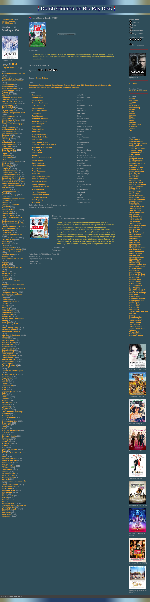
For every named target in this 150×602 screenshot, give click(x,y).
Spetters (5, 432)
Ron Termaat (134, 296)
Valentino (5, 468)
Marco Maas (37, 126)
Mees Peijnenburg (136, 257)
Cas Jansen (33, 85)
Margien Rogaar (135, 237)
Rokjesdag (6, 410)
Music (131, 121)
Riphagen (6, 408)
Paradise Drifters (9, 361)
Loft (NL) (5, 305)
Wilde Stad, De (8, 496)
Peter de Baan (135, 280)
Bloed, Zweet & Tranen (11, 120)
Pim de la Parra (135, 285)
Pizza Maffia (7, 378)
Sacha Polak (134, 302)
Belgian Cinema (8, 21)
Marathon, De (7, 314)
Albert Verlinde (38, 189)
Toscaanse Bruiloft (9, 458)
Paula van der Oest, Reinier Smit (137, 277)
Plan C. (5, 380)
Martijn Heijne (134, 246)
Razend (5, 399)
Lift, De (5, 303)
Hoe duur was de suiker (11, 249)
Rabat (4, 395)
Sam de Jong (134, 304)
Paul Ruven (134, 270)
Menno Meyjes (135, 259)
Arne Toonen (134, 154)
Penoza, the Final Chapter (12, 371)
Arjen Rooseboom (39, 171)
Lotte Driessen (100, 85)
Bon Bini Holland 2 (9, 133)
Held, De (5, 242)
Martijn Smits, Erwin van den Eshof (137, 249)
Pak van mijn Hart (9, 359)
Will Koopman (135, 334)
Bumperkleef (7, 152)
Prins (4, 387)
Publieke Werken (9, 391)
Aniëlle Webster (135, 147)
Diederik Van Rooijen (137, 184)
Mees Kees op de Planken (12, 324)
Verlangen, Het (8, 475)
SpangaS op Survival (10, 430)
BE (13, 64)
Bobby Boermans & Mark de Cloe (137, 165)
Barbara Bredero (136, 158)
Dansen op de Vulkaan (11, 161)
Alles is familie (8, 85)
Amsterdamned (8, 90)
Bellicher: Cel (7, 107)
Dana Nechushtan (136, 171)
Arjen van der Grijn (39, 179)
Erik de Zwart (37, 153)
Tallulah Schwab (136, 321)
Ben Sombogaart (136, 160)
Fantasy (132, 115)
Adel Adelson (134, 139)
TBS (3, 447)
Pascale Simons (135, 268)
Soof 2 (4, 429)
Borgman (5, 135)
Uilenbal (5, 464)
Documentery (134, 108)
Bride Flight (6, 146)
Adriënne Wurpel (136, 141)
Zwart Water (7, 515)
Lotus (4, 307)
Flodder (5, 202)
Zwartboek (6, 516)
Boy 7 (4, 141)
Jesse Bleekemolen (137, 212)
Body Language (8, 128)
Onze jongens (7, 354)
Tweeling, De (7, 462)
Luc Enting (133, 231)
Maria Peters (134, 238)
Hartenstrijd (6, 232)
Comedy (132, 102)
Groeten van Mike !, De (11, 227)
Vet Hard (5, 479)
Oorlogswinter (7, 357)
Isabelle (5, 264)
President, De (7, 386)
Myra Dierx (36, 155)
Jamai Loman (56, 87)
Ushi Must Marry (8, 466)
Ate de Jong (134, 156)
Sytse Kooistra (38, 163)
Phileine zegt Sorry (9, 374)
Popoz (4, 384)
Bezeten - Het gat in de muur (13, 113)
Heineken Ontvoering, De (12, 234)
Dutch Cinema (7, 19)
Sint (3, 419)
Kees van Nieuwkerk (137, 225)
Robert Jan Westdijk (137, 293)
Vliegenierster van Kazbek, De (14, 481)
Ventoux (5, 472)
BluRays (6, 66)
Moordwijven (7, 339)
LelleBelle (6, 300)
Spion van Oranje (9, 436)
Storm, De (6, 442)
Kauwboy (5, 275)
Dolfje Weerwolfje (9, 171)
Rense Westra (57, 85)
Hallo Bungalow (8, 228)
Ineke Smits (134, 203)
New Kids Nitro (8, 341)
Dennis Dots (134, 177)
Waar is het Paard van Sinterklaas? (11, 487)
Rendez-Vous (7, 402)
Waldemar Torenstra (71, 87)
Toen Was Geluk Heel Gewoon (14, 453)
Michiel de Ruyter (9, 329)
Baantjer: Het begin (10, 101)
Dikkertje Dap (7, 165)
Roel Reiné (133, 295)
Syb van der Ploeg (39, 181)
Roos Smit (36, 173)
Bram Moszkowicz (39, 166)
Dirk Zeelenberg (87, 85)
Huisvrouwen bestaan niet (12, 258)
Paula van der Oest (137, 274)
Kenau (4, 277)
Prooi (4, 389)
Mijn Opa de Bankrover (11, 335)
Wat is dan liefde (8, 490)
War (130, 130)
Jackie (4, 271)
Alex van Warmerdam (138, 143)
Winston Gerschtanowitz (42, 158)
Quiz (4, 393)
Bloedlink (6, 122)
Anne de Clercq (135, 151)
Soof (4, 427)
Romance (133, 126)
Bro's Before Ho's (9, 150)
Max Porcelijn (134, 255)
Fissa (4, 197)
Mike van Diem (135, 261)
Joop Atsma (36, 132)
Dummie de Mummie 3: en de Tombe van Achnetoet (13, 183)
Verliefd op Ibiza (8, 477)
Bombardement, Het (10, 129)
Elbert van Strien (136, 186)
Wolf (4, 501)
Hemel (4, 245)
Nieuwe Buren (7, 344)
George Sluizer (135, 192)
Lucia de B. (6, 309)
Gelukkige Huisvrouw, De (12, 217)
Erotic (131, 111)
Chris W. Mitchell (136, 169)
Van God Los (7, 470)
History (132, 117)
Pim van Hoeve (135, 287)
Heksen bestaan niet (10, 238)
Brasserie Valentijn (9, 144)
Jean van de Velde (136, 207)
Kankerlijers (7, 273)
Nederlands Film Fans (138, 91)
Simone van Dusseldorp (134, 308)
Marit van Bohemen (39, 121)
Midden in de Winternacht (12, 331)
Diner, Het (6, 167)
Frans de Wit (37, 150)
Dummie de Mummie (10, 176)
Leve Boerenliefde (9, 301)
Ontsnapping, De (9, 352)
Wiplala (5, 498)
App (3, 96)
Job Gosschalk (135, 216)
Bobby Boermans (136, 162)
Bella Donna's (7, 105)
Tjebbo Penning (135, 326)
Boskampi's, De (8, 137)
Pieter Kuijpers (135, 281)
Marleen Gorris (135, 244)
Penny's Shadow (8, 365)
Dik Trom (5, 163)
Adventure (133, 100)
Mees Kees (6, 322)
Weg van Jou (7, 492)
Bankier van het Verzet (11, 103)
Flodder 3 (6, 208)
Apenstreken (7, 94)
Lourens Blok (134, 229)
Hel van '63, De (8, 240)
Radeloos (6, 397)
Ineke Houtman (135, 201)
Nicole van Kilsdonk (137, 266)
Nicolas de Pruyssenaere (42, 147)
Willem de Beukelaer (40, 137)
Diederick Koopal (136, 182)
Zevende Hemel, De (10, 509)
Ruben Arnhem (38, 129)
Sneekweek (6, 423)
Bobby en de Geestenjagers (13, 124)
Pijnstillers (6, 376)
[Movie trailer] (66, 46)
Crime (131, 104)
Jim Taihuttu (134, 214)
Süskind (5, 445)
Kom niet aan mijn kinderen (13, 285)
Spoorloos (6, 438)
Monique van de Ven (137, 265)
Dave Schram (134, 173)
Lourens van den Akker (41, 176)
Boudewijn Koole (136, 167)
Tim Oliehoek (134, 324)
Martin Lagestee (135, 253)
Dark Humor (134, 106)
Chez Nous (6, 156)
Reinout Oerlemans (137, 289)
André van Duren (136, 145)
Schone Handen (8, 417)
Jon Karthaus (134, 222)
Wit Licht (5, 500)
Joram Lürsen (135, 223)
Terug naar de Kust (9, 449)
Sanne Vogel (134, 306)
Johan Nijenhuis (135, 218)
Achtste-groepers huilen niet (13, 73)
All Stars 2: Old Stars (10, 79)
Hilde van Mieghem (137, 199)
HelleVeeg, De (7, 243)
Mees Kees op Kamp (10, 328)
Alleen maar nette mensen (12, 81)
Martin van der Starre (40, 187)
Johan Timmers (135, 220)
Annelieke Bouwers (39, 134)
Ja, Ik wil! (5, 266)
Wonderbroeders (9, 503)
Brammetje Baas (8, 142)
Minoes (5, 337)
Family (132, 113)
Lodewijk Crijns (135, 227)
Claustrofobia (7, 157)
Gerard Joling (37, 160)
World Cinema (7, 23)
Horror (132, 119)
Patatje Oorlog (8, 363)
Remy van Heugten (137, 291)
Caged (4, 154)
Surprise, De (7, 443)
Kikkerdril (6, 279)
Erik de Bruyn (134, 188)
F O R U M (133, 83)
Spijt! (4, 434)
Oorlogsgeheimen (9, 356)
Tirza (4, 451)
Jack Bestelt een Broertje (12, 268)
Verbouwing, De (8, 473)
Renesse (5, 404)
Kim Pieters (36, 168)
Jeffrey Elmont (135, 209)
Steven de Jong (135, 319)
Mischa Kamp (134, 263)
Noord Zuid (6, 346)
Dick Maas (133, 179)
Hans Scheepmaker (137, 197)
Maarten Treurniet (136, 233)
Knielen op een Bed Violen (12, 281)
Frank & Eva (7, 212)
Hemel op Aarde (8, 247)
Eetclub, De (6, 189)
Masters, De (6, 316)
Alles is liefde (7, 86)
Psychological (135, 124)
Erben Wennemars (39, 197)
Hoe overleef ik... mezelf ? (12, 251)
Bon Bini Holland (9, 131)
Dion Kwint (45, 87)
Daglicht (5, 159)
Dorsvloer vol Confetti (11, 174)
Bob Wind (36, 202)
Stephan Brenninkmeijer (135, 316)
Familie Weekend (9, 191)
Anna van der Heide (137, 149)
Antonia (5, 92)
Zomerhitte (6, 513)
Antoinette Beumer (137, 152)
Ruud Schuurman (136, 300)
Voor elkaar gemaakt (10, 485)
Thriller (132, 128)
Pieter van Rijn (135, 283)
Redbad (5, 400)
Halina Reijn (134, 194)
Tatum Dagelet (45, 85)
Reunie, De (6, 406)
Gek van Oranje (8, 215)
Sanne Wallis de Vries (40, 195)
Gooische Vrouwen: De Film (13, 223)
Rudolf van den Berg (137, 298)
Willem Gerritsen (136, 336)
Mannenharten (8, 311)
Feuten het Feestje (9, 195)
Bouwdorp (6, 139)
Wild (4, 494)
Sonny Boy (6, 425)
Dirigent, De (6, 169)
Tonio (4, 457)
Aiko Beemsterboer (39, 111)
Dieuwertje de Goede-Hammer (44, 145)
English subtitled (9, 68)
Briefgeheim (7, 148)
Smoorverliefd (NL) (9, 421)
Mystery (132, 123)
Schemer (5, 415)
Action (132, 98)
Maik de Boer (37, 139)
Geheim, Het (7, 214)
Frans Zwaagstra (38, 124)
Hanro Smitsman (136, 195)
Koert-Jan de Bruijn (40, 142)
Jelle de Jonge (135, 210)
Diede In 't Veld (135, 180)
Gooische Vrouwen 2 (10, 221)
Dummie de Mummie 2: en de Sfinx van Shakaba (13, 179)
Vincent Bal (134, 332)
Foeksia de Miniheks (10, 210)
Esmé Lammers (135, 190)
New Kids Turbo (8, 343)
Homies (5, 257)
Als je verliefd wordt (10, 88)
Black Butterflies (8, 116)
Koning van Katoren (10, 292)
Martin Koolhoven (136, 252)
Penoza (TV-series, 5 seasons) (14, 367)
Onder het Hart (8, 350)
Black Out (6, 118)
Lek (3, 298)
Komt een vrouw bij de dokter (14, 288)
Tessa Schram (135, 323)
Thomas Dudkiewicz (72, 85)
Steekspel (6, 440)
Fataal (4, 193)
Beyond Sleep (7, 111)
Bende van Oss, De (9, 109)
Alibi (4, 77)
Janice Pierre (134, 205)
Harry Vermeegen (39, 192)
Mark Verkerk (134, 242)
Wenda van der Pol (39, 184)
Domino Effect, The (9, 172)
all (16, 64)
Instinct (5, 262)
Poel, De (5, 382)
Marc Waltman (135, 235)
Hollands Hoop (8, 255)
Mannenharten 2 (8, 313)
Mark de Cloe (134, 240)
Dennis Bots (134, 175)
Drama (132, 109)
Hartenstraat (7, 230)
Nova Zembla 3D (8, 348)
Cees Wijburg (37, 200)
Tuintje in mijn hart (9, 460)
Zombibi (5, 511)
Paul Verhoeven (135, 272)
